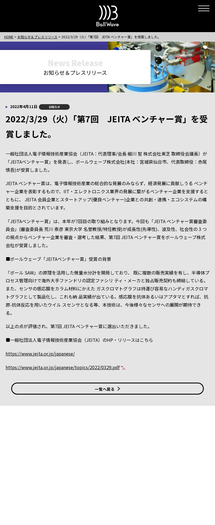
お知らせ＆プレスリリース (37, 36)
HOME (8, 36)
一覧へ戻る (107, 389)
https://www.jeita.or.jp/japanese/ (40, 353)
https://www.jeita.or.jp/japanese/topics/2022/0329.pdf (63, 367)
